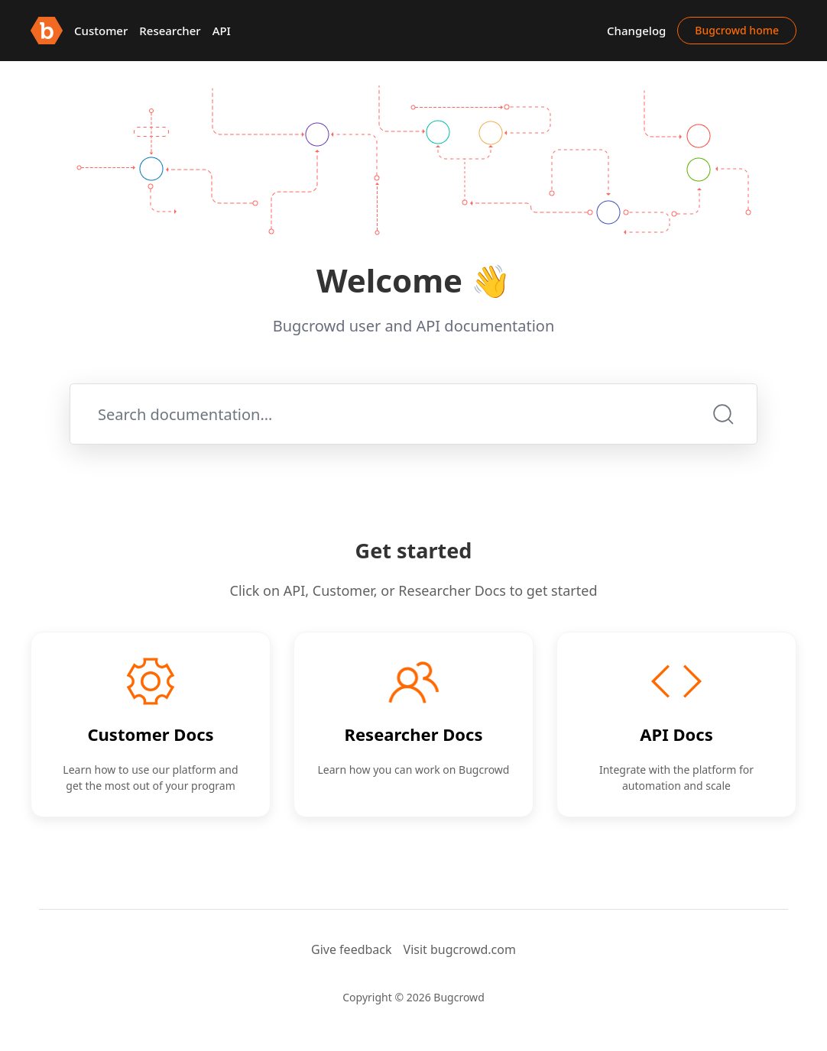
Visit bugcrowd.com (460, 949)
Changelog (636, 30)
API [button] (221, 30)
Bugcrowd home (737, 30)
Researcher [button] (169, 30)
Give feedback (351, 949)
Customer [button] (101, 30)
